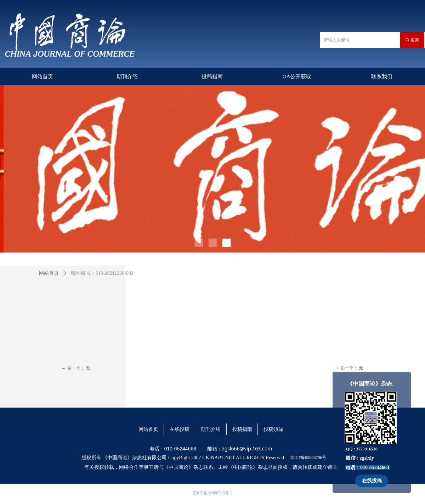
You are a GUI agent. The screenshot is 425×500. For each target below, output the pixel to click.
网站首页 (49, 273)
